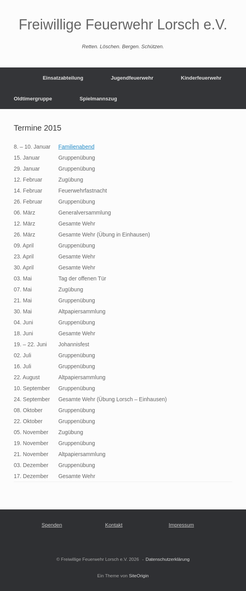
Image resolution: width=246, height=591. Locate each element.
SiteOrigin (139, 575)
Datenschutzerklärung (168, 559)
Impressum (181, 525)
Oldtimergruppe (33, 99)
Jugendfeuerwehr (132, 78)
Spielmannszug (98, 99)
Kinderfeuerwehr (201, 78)
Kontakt (114, 525)
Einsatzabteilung (63, 78)
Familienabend (76, 147)
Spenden (52, 525)
